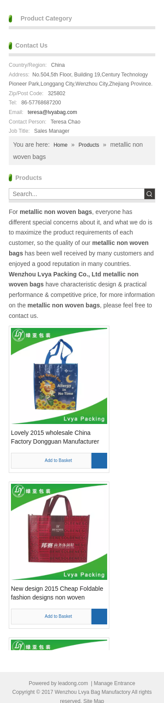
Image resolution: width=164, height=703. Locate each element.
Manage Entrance (114, 683)
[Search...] (76, 194)
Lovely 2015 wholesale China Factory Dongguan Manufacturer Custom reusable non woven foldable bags (55, 437)
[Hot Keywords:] (149, 194)
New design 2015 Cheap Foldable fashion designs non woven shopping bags (57, 593)
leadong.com (73, 683)
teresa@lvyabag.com (52, 112)
